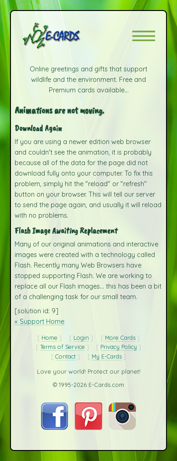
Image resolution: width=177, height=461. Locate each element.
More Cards (120, 337)
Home (49, 337)
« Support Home (39, 321)
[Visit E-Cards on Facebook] (54, 427)
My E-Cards (107, 356)
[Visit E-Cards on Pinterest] (88, 427)
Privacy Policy (118, 346)
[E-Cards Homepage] (67, 35)
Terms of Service (62, 346)
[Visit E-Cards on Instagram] (122, 427)
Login (81, 337)
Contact (65, 356)
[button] (143, 36)
